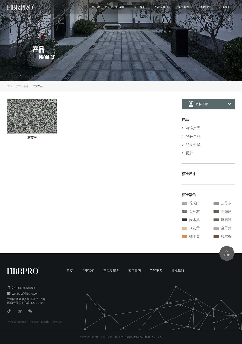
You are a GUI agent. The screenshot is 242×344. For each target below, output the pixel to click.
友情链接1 (23, 321)
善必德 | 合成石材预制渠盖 (108, 6)
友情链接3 (45, 321)
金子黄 (223, 228)
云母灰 (223, 203)
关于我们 (139, 6)
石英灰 (191, 211)
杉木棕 (223, 236)
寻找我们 (224, 6)
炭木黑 (191, 220)
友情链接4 (57, 321)
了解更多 (204, 6)
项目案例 (183, 6)
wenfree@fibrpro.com (25, 293)
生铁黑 (223, 211)
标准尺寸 (189, 174)
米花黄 (191, 228)
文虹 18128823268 (23, 287)
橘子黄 (191, 236)
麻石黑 (223, 220)
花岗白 (191, 203)
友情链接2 (34, 321)
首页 (9, 86)
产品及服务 (161, 6)
